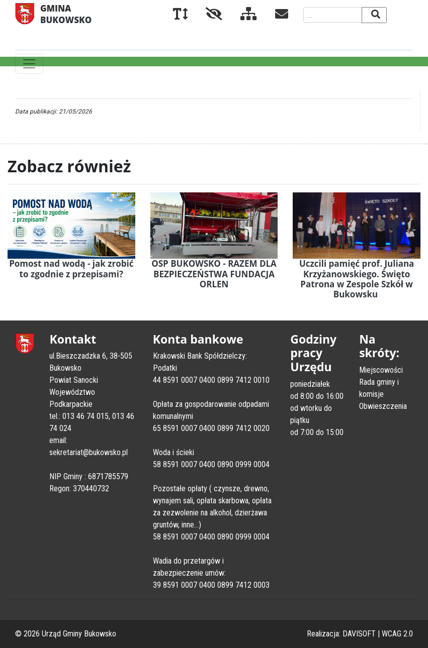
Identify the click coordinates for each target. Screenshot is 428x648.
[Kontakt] (273, 16)
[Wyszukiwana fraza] (332, 15)
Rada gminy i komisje (379, 388)
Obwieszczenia (383, 406)
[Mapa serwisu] (240, 16)
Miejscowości (381, 370)
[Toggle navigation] (29, 64)
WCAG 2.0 (397, 633)
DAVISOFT (359, 633)
